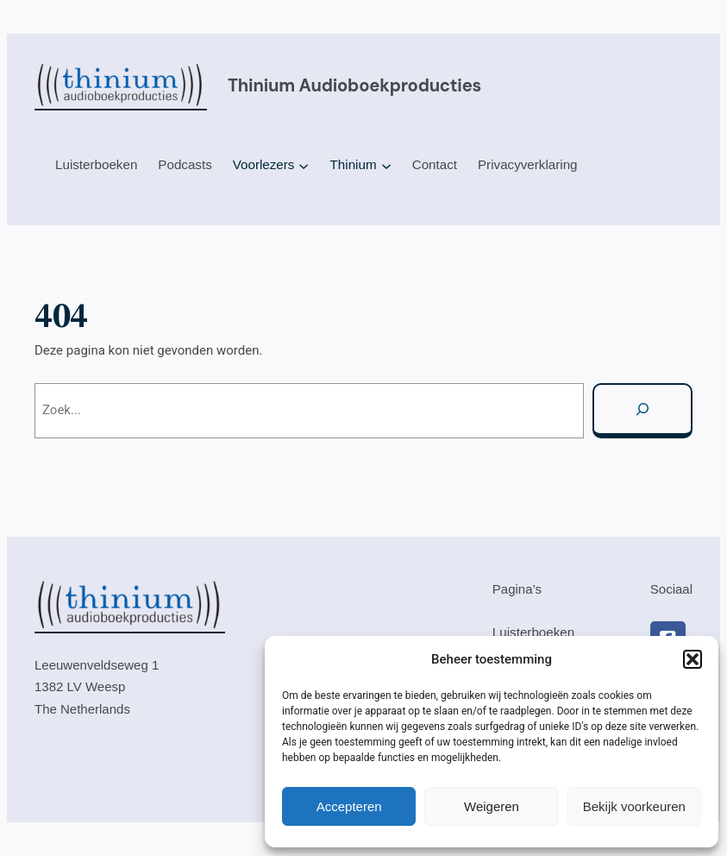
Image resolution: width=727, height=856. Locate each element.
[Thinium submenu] (386, 165)
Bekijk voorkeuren (634, 806)
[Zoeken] (642, 410)
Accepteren (349, 806)
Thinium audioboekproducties (354, 85)
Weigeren (491, 806)
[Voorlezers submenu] (303, 165)
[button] (692, 659)
